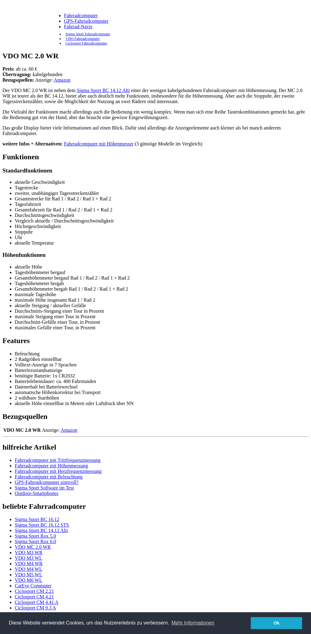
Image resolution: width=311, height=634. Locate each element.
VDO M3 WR (28, 552)
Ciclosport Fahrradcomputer (86, 43)
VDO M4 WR (28, 563)
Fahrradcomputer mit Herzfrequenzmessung (58, 471)
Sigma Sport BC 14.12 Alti (103, 90)
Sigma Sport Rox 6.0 (35, 541)
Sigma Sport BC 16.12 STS (42, 525)
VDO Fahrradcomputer (82, 39)
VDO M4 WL (28, 569)
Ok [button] (276, 622)
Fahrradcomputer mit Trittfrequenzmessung (57, 460)
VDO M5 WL (28, 574)
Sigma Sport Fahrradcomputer (87, 34)
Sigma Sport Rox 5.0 (35, 536)
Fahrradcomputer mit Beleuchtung (48, 476)
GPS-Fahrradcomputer (86, 21)
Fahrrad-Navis (78, 26)
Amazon (62, 80)
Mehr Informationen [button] (192, 622)
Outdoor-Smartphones (36, 493)
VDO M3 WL (28, 558)
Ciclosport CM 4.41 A (36, 602)
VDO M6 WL (28, 580)
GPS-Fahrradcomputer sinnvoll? (47, 482)
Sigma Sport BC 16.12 (37, 519)
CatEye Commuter (33, 585)
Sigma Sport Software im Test (44, 487)
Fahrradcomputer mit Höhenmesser (99, 143)
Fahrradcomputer (81, 15)
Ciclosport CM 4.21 (34, 596)
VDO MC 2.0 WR (33, 547)
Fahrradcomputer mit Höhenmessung (51, 465)
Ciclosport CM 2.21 (34, 591)
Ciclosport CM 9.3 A (35, 607)
